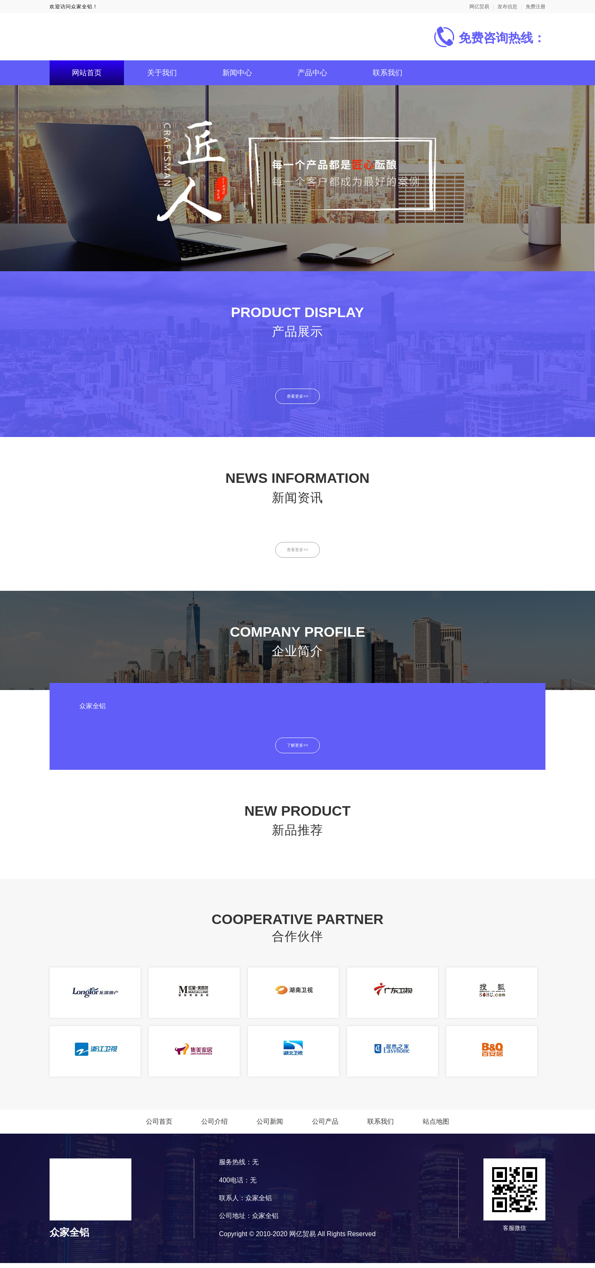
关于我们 (162, 73)
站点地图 (436, 1126)
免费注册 (535, 6)
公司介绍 (214, 1126)
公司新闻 (270, 1126)
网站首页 (87, 73)
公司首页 (159, 1126)
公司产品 (325, 1126)
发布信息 (507, 6)
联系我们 (387, 73)
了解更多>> (298, 749)
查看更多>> (298, 397)
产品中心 (312, 73)
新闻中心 (237, 73)
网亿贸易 (479, 6)
